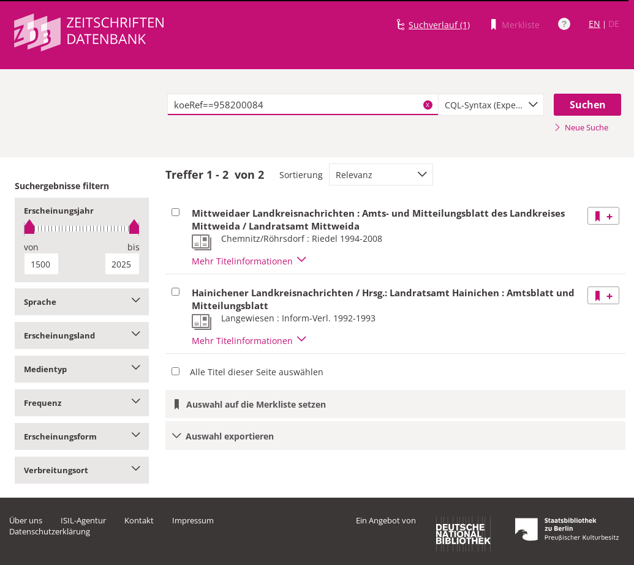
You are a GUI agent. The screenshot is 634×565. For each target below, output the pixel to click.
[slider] (82, 228)
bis (133, 247)
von (31, 247)
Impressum (193, 520)
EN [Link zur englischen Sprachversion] (594, 23)
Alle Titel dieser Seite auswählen (256, 372)
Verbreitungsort (82, 470)
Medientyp (82, 369)
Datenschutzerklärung (49, 531)
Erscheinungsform (82, 436)
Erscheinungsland (82, 335)
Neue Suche (581, 127)
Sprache (82, 301)
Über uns (25, 520)
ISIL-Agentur (83, 520)
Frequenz (82, 402)
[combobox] (491, 105)
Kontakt (139, 520)
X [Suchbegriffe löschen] (427, 104)
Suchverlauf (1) (439, 25)
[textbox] (303, 105)
